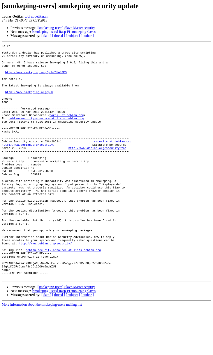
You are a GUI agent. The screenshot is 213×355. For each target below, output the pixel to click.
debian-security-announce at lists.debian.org (46, 133)
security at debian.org (113, 161)
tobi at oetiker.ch (36, 16)
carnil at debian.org (66, 129)
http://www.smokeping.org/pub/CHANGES (36, 78)
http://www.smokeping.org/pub (29, 102)
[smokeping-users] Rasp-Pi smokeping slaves (64, 32)
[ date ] (46, 36)
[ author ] (87, 36)
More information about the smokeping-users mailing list (42, 351)
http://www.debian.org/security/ (28, 165)
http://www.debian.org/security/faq (97, 169)
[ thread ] (58, 36)
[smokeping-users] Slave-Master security (66, 28)
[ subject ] (73, 36)
